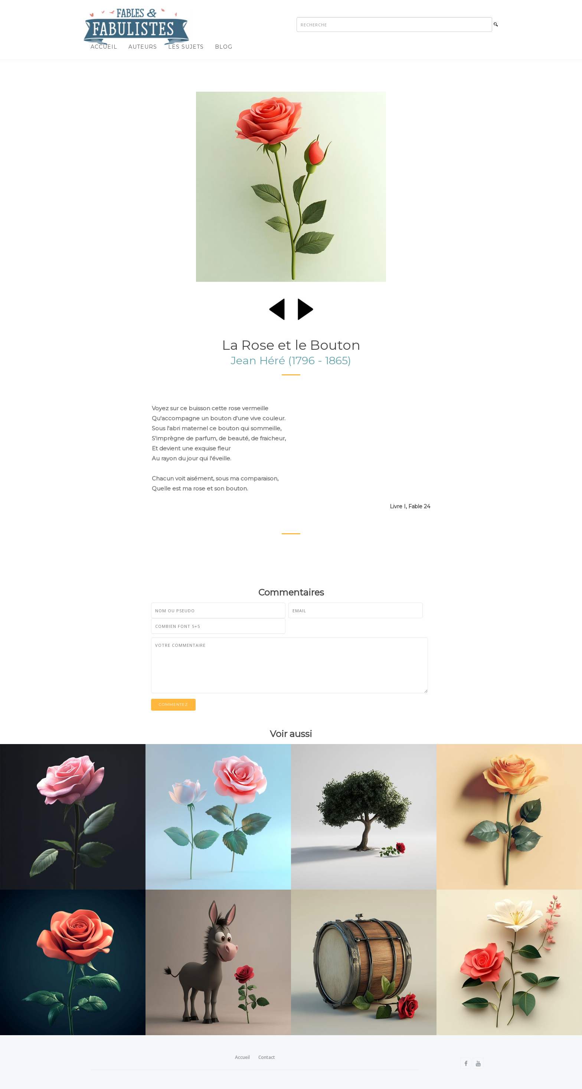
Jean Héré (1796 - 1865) (291, 360)
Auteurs (142, 46)
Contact (266, 1057)
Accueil (104, 46)
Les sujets (186, 46)
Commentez (173, 704)
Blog (223, 46)
